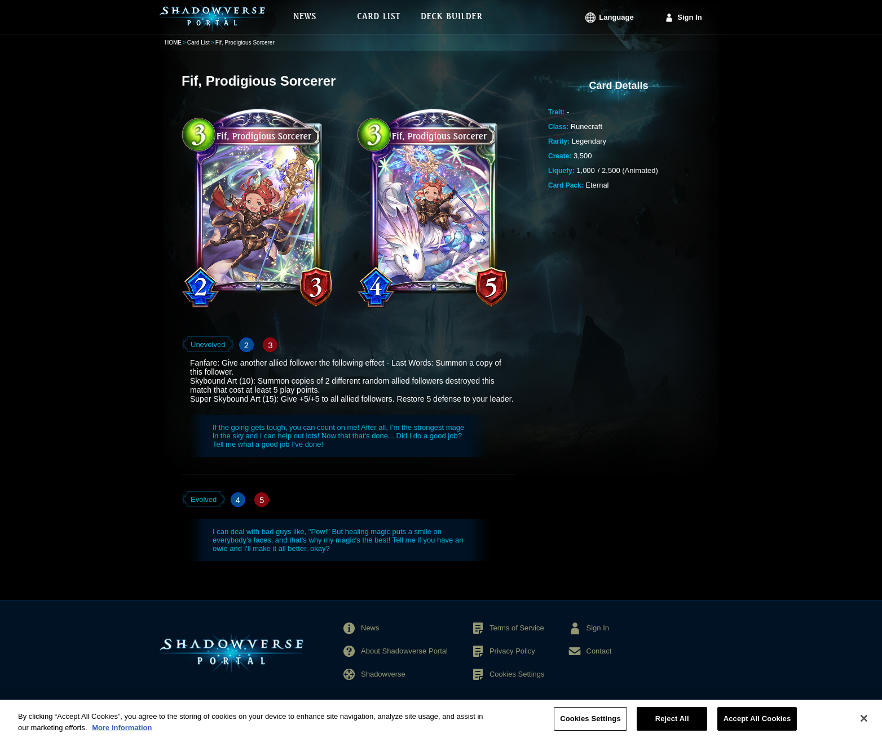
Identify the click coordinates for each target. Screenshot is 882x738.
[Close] (864, 723)
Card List (198, 42)
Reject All (672, 723)
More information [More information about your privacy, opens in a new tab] (122, 732)
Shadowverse (383, 674)
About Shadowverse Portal (404, 651)
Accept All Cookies (757, 723)
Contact (599, 651)
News (370, 628)
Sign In (689, 17)
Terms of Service (516, 628)
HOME (173, 42)
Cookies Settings (517, 674)
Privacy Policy (512, 651)
